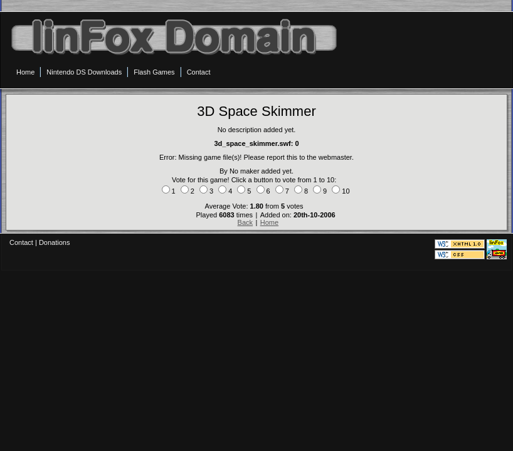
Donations (54, 242)
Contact (21, 242)
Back (245, 222)
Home (269, 222)
